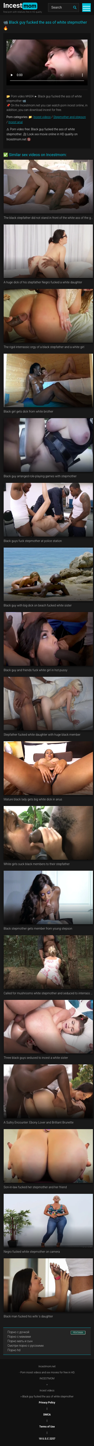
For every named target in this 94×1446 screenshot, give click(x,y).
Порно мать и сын (20, 1341)
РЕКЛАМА (78, 1332)
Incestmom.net (47, 1366)
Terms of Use (47, 1426)
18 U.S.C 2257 (47, 1438)
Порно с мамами (19, 1336)
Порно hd (14, 1350)
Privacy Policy (47, 1402)
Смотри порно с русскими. (26, 1345)
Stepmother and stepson (69, 117)
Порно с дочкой (18, 1332)
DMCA (47, 1414)
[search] (74, 7)
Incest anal (15, 122)
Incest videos (42, 117)
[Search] (63, 7)
